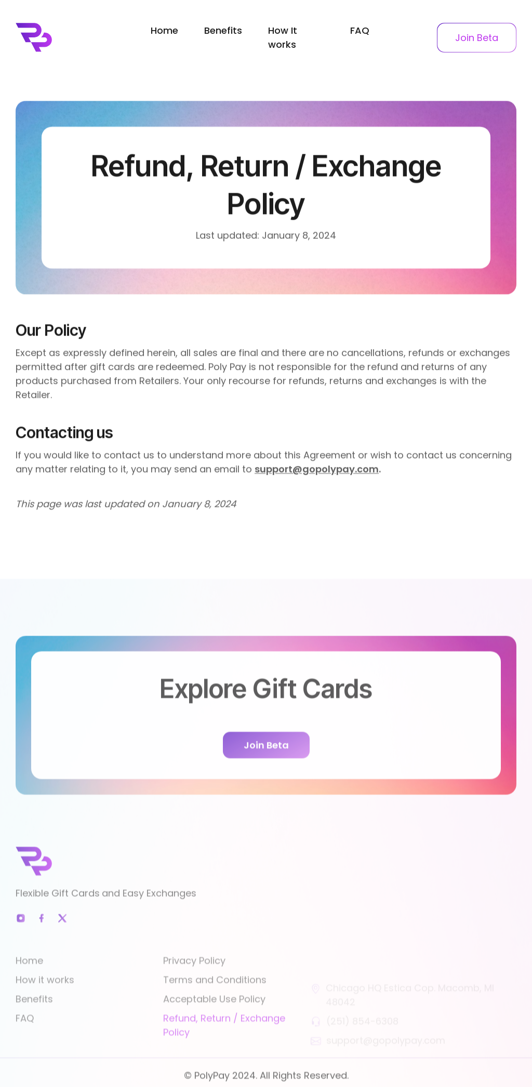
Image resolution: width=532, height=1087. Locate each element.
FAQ (359, 30)
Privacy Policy (194, 973)
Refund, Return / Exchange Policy (224, 1037)
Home (164, 30)
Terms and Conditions (215, 992)
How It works (282, 37)
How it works (45, 992)
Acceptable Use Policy (214, 1011)
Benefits (223, 30)
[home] (74, 37)
